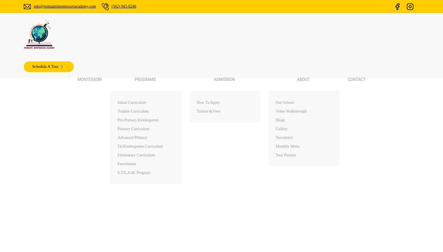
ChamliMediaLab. (298, 243)
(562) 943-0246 (135, 6)
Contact (286, 34)
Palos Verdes (350, 159)
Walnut (345, 169)
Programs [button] (194, 34)
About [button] (260, 34)
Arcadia (345, 179)
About (242, 199)
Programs (246, 179)
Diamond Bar (351, 189)
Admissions (247, 189)
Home (242, 159)
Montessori (160, 34)
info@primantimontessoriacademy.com (70, 6)
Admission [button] (229, 34)
